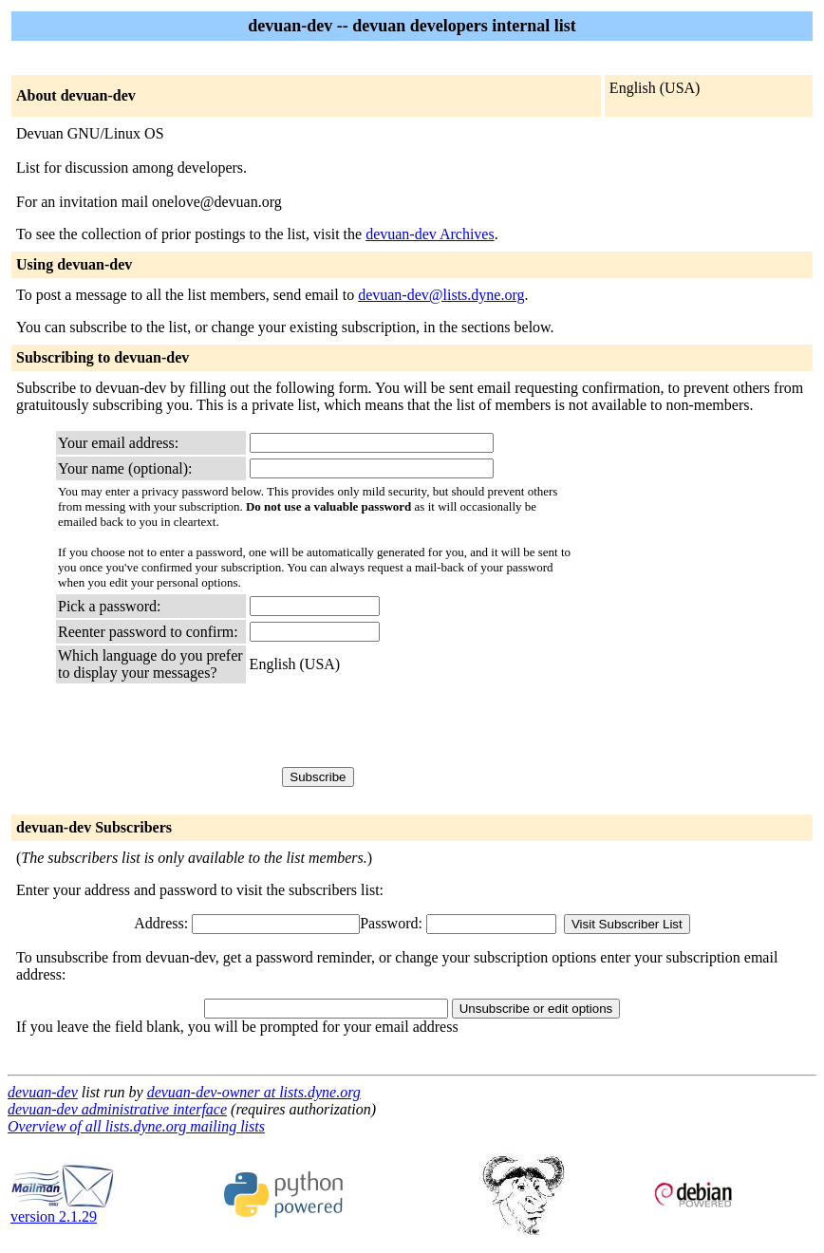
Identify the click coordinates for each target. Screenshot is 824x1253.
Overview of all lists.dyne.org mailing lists (136, 1126)
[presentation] (394, 724)
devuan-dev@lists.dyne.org (441, 295)
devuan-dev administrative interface (117, 1109)
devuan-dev (43, 1092)
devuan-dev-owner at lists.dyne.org (254, 1092)
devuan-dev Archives (430, 234)
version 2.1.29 (62, 1210)
